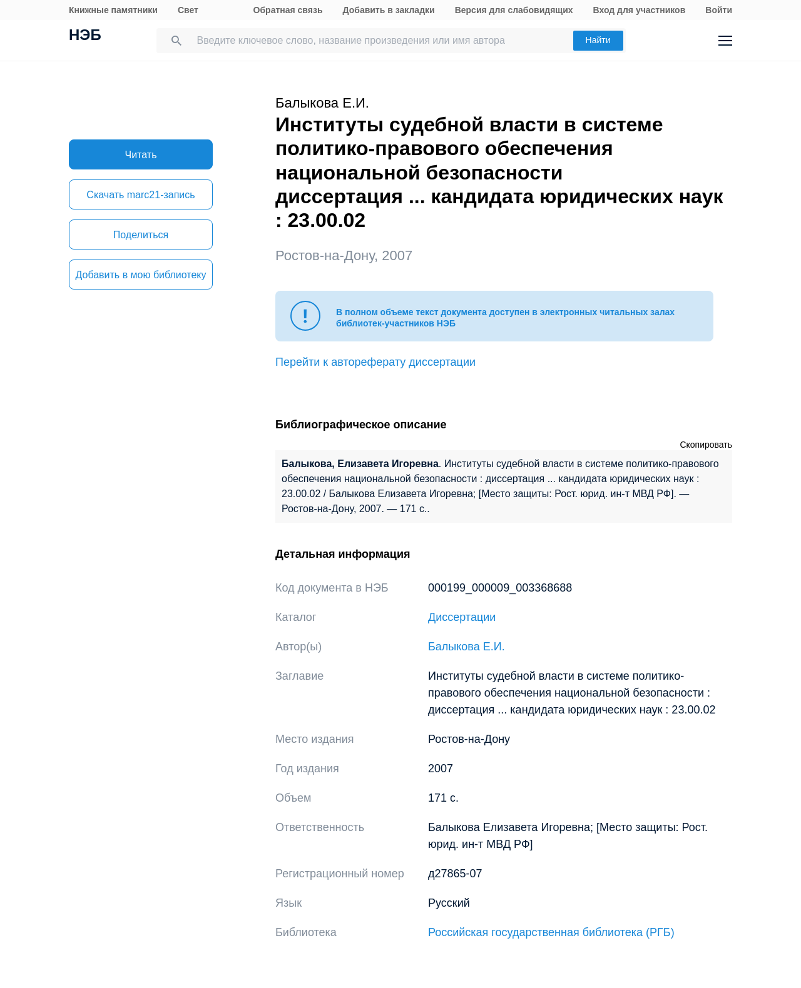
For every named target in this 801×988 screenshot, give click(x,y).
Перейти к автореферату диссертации (375, 362)
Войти (718, 10)
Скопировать (706, 445)
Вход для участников (639, 10)
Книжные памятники (113, 10)
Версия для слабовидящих (514, 10)
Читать (141, 154)
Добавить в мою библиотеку (140, 275)
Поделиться (140, 234)
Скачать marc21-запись (140, 194)
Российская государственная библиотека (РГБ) (551, 932)
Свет (188, 10)
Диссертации (462, 617)
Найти (598, 40)
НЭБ (85, 36)
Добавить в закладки (389, 10)
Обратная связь (288, 10)
